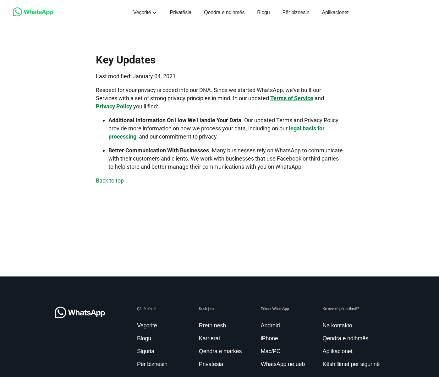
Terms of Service (291, 98)
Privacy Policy (114, 106)
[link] (33, 15)
